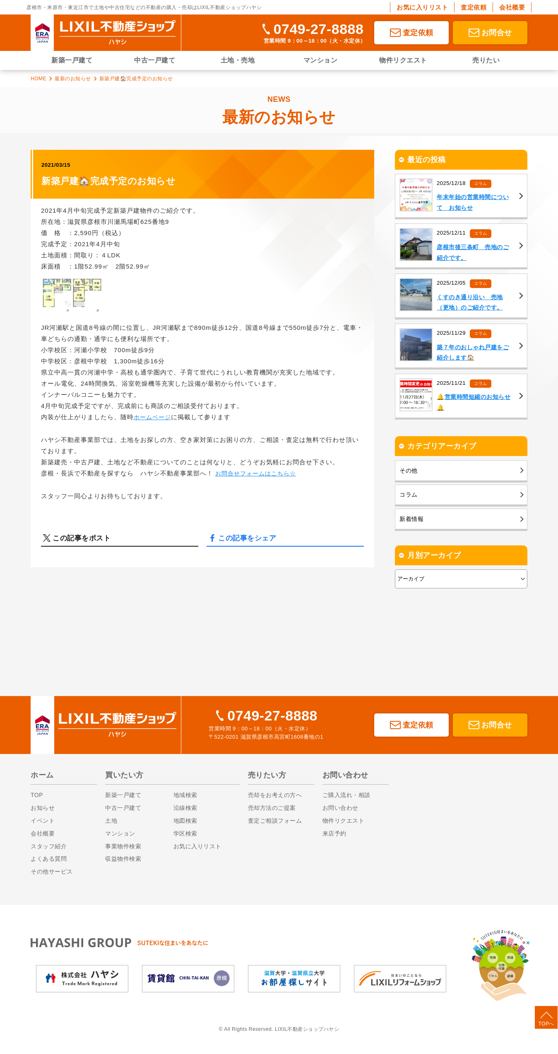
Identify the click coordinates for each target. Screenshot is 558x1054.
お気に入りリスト (422, 7)
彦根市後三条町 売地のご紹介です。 (475, 254)
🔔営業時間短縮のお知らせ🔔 (473, 407)
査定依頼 (473, 7)
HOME (38, 79)
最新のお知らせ (73, 79)
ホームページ (153, 416)
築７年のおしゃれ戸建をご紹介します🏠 (475, 356)
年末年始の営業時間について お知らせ (475, 203)
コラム (481, 183)
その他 (409, 476)
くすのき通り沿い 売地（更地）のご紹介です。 (472, 305)
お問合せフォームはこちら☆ (258, 472)
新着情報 (412, 531)
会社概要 (512, 7)
